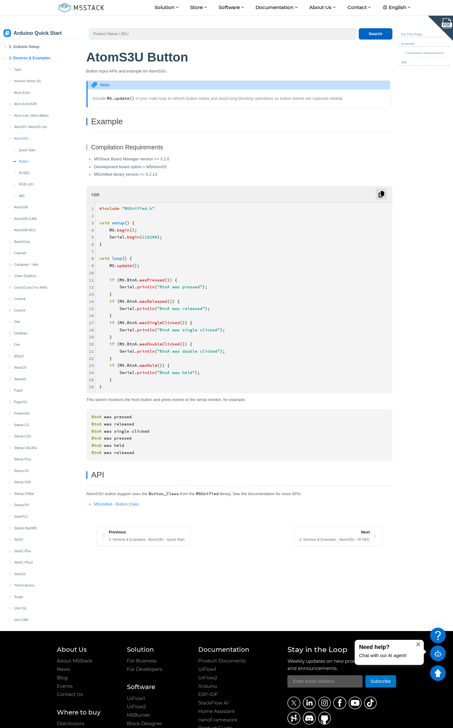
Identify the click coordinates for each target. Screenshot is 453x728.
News (63, 669)
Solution (164, 7)
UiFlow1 (136, 698)
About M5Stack (74, 661)
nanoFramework (217, 720)
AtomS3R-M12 (24, 200)
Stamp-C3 (21, 395)
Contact (357, 7)
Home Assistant (216, 711)
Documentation (274, 7)
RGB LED (26, 154)
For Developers (144, 669)
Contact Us (70, 694)
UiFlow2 (136, 706)
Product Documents (222, 661)
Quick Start (27, 120)
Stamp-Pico (22, 429)
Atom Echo (22, 63)
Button (24, 131)
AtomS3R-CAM (25, 189)
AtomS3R (21, 177)
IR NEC (24, 143)
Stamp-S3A (22, 452)
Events (65, 686)
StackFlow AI (213, 703)
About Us (320, 7)
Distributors (70, 723)
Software (229, 7)
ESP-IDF (208, 694)
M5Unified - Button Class (116, 504)
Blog (62, 678)
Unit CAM (21, 590)
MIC (22, 166)
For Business (141, 661)
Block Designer (144, 723)
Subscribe (380, 681)
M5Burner (138, 715)
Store (196, 7)
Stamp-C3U (22, 406)
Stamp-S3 (21, 441)
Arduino (207, 686)
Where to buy (79, 712)
